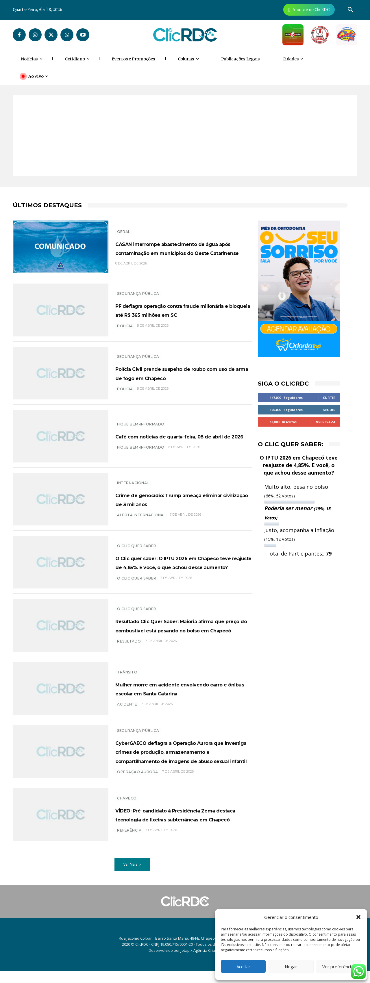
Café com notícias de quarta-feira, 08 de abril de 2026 (179, 436)
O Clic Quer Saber (136, 541)
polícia (125, 330)
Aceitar (243, 966)
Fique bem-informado (140, 420)
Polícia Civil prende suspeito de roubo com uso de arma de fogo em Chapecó (183, 372)
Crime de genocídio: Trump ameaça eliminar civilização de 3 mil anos (183, 498)
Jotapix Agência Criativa (201, 962)
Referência (129, 847)
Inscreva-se (325, 422)
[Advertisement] (185, 135)
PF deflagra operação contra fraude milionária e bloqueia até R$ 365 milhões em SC (182, 309)
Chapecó (127, 806)
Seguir (329, 410)
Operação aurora (137, 787)
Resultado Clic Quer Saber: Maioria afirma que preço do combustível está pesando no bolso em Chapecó (183, 625)
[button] (358, 917)
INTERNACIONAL (133, 478)
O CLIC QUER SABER (136, 582)
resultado (129, 645)
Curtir (329, 397)
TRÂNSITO (127, 667)
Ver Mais (132, 876)
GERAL (123, 227)
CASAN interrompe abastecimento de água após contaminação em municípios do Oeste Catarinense (181, 247)
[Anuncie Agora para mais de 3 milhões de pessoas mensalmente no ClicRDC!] (309, 10)
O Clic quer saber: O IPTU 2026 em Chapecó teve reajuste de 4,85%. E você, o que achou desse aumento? (182, 562)
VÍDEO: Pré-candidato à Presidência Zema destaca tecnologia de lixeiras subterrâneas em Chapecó (183, 826)
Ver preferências (339, 966)
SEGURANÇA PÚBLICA (138, 289)
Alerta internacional (141, 519)
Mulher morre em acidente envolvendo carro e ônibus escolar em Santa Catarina (180, 688)
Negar (291, 966)
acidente (127, 709)
